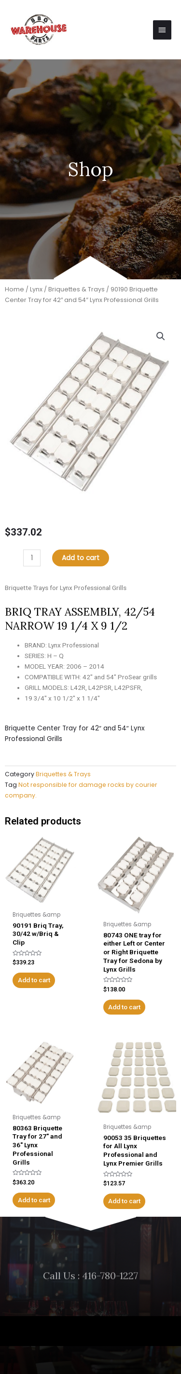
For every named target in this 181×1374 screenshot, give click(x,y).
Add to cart (80, 558)
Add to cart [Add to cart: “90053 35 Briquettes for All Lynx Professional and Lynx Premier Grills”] (124, 1201)
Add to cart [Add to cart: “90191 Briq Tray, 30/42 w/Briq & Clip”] (34, 980)
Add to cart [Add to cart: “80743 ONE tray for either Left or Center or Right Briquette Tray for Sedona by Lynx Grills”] (124, 1007)
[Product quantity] (32, 558)
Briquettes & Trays (76, 289)
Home (14, 289)
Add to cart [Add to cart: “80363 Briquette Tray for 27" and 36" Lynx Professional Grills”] (34, 1200)
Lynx (36, 289)
